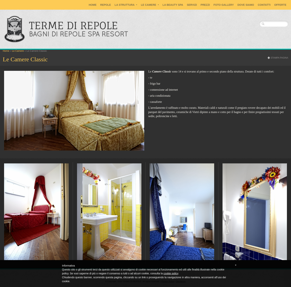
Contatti (264, 4)
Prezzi (205, 4)
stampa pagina (279, 58)
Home (93, 4)
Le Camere (150, 4)
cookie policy (171, 273)
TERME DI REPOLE (73, 25)
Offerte (280, 4)
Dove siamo (246, 4)
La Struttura (126, 4)
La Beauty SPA (173, 4)
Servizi (192, 4)
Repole (105, 4)
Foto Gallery (224, 4)
